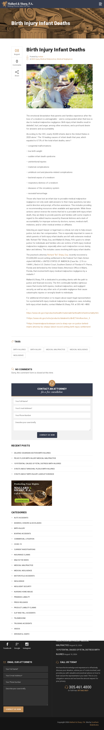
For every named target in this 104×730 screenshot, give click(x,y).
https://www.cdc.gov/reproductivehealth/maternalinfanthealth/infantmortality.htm (62, 313)
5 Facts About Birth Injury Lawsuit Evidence (34, 474)
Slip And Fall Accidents (24, 613)
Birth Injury (35, 59)
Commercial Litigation (24, 539)
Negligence (18, 355)
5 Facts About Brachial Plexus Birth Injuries (34, 469)
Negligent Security (22, 586)
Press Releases (21, 602)
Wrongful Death (21, 634)
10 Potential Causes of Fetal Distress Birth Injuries (37, 463)
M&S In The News (21, 560)
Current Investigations (24, 549)
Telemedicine (20, 618)
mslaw (40, 57)
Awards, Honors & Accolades (27, 523)
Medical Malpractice (48, 59)
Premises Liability (22, 597)
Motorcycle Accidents (24, 576)
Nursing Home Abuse (23, 592)
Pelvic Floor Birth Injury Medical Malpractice (35, 458)
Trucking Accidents (23, 623)
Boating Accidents (22, 534)
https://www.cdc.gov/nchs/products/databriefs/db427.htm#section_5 (59, 318)
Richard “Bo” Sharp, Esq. (57, 255)
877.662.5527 (83, 690)
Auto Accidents (21, 518)
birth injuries (19, 349)
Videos (17, 629)
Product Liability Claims (25, 608)
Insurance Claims (22, 555)
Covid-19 (18, 544)
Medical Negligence (64, 59)
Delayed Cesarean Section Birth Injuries (32, 453)
